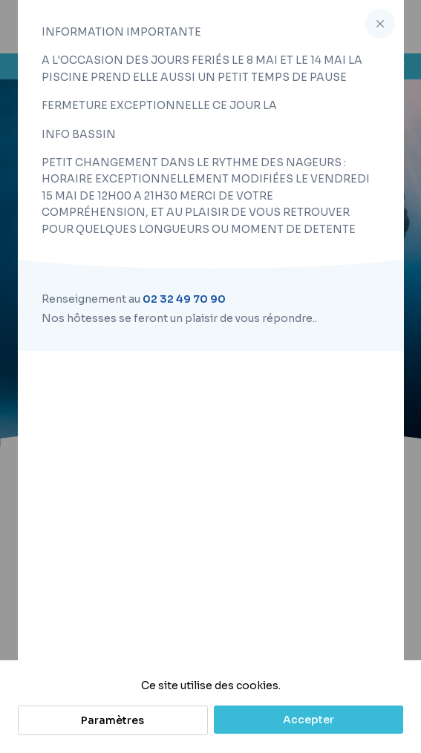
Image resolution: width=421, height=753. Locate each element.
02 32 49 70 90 (184, 299)
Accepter (308, 719)
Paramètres (112, 720)
